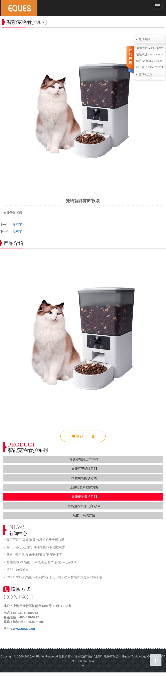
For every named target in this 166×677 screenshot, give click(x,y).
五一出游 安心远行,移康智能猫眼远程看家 (35, 547)
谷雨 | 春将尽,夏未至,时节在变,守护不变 (34, 554)
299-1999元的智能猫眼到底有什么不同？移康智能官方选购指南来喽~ (55, 577)
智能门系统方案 (84, 515)
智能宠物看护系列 (84, 496)
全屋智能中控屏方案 (84, 487)
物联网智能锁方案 (84, 478)
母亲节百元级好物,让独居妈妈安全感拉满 (35, 539)
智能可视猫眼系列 (84, 469)
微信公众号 (146, 74)
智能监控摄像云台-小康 (84, 506)
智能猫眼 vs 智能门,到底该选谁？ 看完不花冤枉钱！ (43, 562)
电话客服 (144, 39)
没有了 (17, 224)
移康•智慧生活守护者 (84, 459)
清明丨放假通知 (17, 569)
